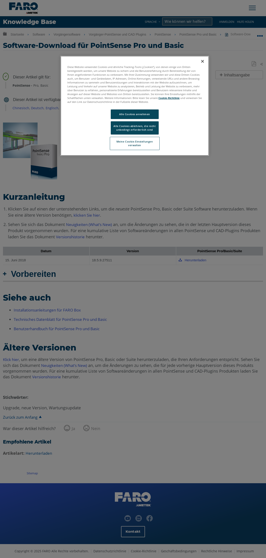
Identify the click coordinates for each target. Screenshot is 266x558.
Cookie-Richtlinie (169, 98)
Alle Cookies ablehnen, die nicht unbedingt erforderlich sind (134, 127)
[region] (135, 106)
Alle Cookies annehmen (134, 114)
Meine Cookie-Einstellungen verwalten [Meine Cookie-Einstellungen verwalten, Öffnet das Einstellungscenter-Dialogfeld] (134, 143)
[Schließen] (203, 61)
